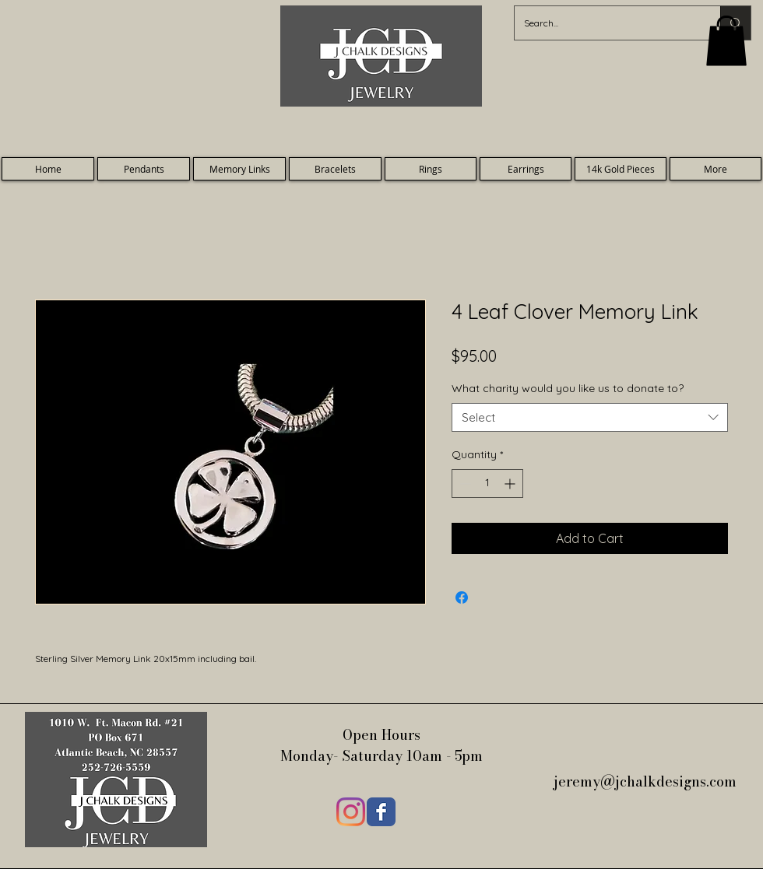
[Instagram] (350, 811)
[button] (726, 41)
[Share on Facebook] (461, 597)
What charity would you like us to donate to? (568, 388)
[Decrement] (463, 483)
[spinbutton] (487, 483)
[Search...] (605, 23)
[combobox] (590, 418)
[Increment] (511, 483)
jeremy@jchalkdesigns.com (647, 781)
